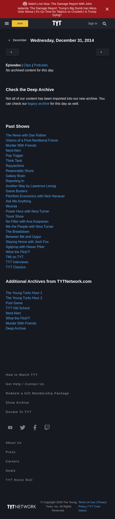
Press (11, 452)
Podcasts (41, 65)
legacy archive (38, 103)
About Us (14, 442)
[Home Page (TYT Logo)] (58, 23)
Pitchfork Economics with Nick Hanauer (35, 196)
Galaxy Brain (15, 176)
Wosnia (11, 206)
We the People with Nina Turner (29, 226)
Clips (27, 65)
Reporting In (15, 181)
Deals (11, 470)
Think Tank (14, 160)
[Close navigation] (6, 23)
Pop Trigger (14, 155)
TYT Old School (18, 308)
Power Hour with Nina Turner (27, 211)
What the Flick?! (18, 252)
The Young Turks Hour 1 (24, 293)
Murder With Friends (21, 145)
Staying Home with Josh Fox (27, 242)
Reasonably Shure (20, 171)
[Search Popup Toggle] (105, 23)
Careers (12, 461)
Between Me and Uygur (23, 236)
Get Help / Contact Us (25, 384)
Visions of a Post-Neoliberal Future (32, 140)
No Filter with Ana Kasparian (27, 221)
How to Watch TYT (22, 374)
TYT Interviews (17, 262)
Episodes (13, 65)
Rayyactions (15, 166)
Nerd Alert (13, 150)
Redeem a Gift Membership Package (37, 393)
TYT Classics (16, 267)
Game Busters (16, 191)
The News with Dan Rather (26, 135)
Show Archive (17, 402)
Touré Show (15, 216)
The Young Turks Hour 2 (24, 298)
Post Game (14, 303)
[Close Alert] (107, 9)
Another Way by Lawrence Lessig (31, 186)
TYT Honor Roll (19, 480)
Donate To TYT (18, 412)
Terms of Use (86, 502)
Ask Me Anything (18, 201)
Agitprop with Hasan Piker (25, 247)
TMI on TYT (14, 257)
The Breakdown (17, 231)
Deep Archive (16, 328)
